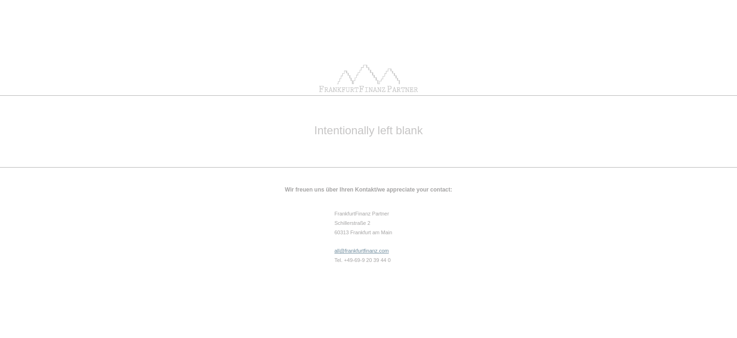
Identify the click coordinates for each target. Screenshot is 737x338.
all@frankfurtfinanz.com (362, 251)
